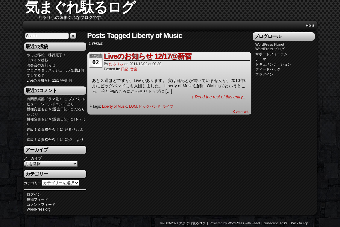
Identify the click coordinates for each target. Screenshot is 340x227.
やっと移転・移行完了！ (46, 55)
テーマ (260, 59)
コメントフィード (41, 204)
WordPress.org (39, 209)
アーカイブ (33, 158)
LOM (133, 106)
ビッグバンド (149, 106)
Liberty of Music (114, 106)
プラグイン (264, 74)
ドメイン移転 (37, 60)
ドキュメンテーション (273, 64)
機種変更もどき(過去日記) (48, 109)
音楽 (133, 69)
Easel (256, 223)
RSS (310, 25)
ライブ (168, 106)
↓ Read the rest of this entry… (219, 97)
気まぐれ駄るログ (192, 223)
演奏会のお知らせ (41, 65)
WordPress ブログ (270, 49)
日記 (124, 69)
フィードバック (267, 69)
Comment (240, 111)
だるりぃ (116, 64)
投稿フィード (37, 199)
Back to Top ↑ (301, 223)
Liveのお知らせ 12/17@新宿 (49, 80)
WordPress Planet (269, 44)
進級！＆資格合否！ (43, 129)
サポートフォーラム (271, 54)
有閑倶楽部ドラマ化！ (45, 99)
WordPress (236, 223)
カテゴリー (33, 183)
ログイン (34, 194)
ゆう (77, 119)
